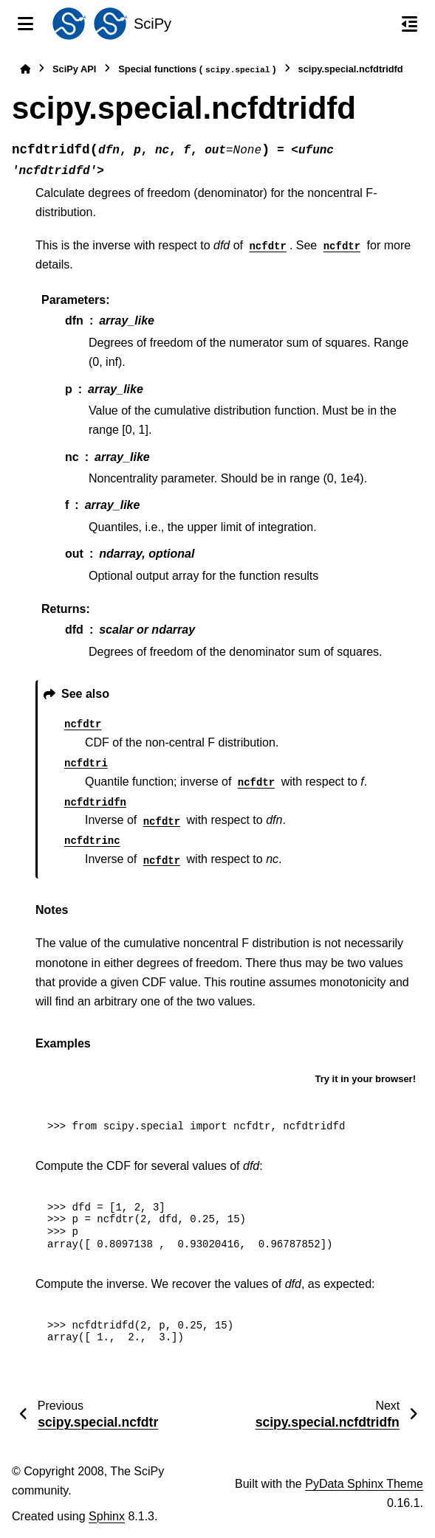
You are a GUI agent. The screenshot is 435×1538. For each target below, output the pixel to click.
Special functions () (196, 69)
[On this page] (409, 23)
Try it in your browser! (365, 1078)
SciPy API (74, 69)
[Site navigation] (25, 23)
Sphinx (107, 1516)
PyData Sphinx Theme (364, 1484)
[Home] (25, 69)
